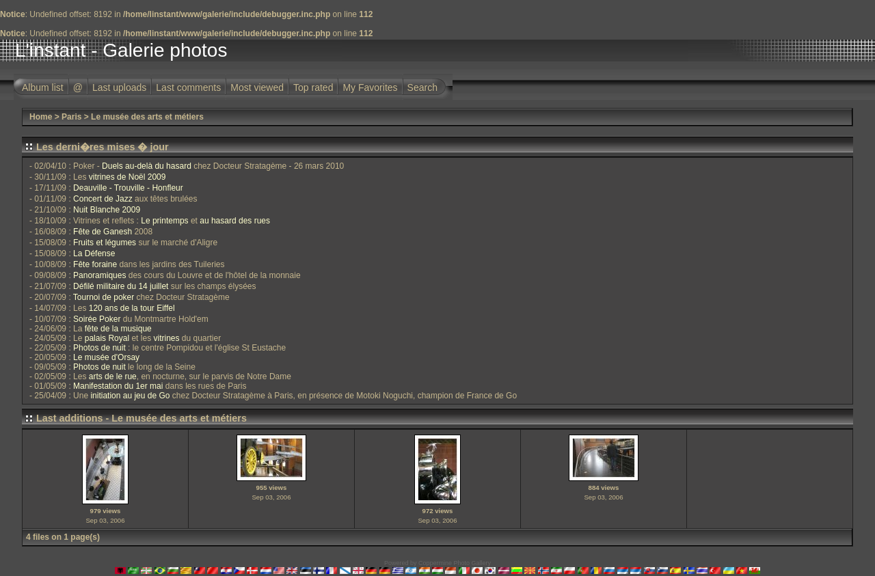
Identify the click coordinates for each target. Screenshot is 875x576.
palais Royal (107, 338)
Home (40, 117)
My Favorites (369, 87)
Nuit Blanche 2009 (106, 210)
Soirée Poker (96, 319)
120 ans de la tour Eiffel (132, 308)
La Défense (94, 253)
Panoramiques (99, 275)
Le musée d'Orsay (106, 357)
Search (422, 87)
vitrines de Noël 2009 (127, 177)
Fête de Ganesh (102, 231)
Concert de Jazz (103, 199)
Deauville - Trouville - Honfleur (128, 188)
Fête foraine (95, 264)
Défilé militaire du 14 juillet (120, 286)
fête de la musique (118, 328)
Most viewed (257, 87)
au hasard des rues (235, 220)
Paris (71, 117)
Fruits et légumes (104, 242)
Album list (43, 87)
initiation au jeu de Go (130, 395)
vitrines (166, 338)
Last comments (188, 87)
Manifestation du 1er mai (118, 386)
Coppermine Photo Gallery (454, 563)
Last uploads (119, 87)
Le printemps (164, 220)
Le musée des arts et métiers (147, 117)
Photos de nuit (99, 348)
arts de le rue (113, 376)
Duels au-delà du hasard (146, 166)
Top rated (313, 87)
